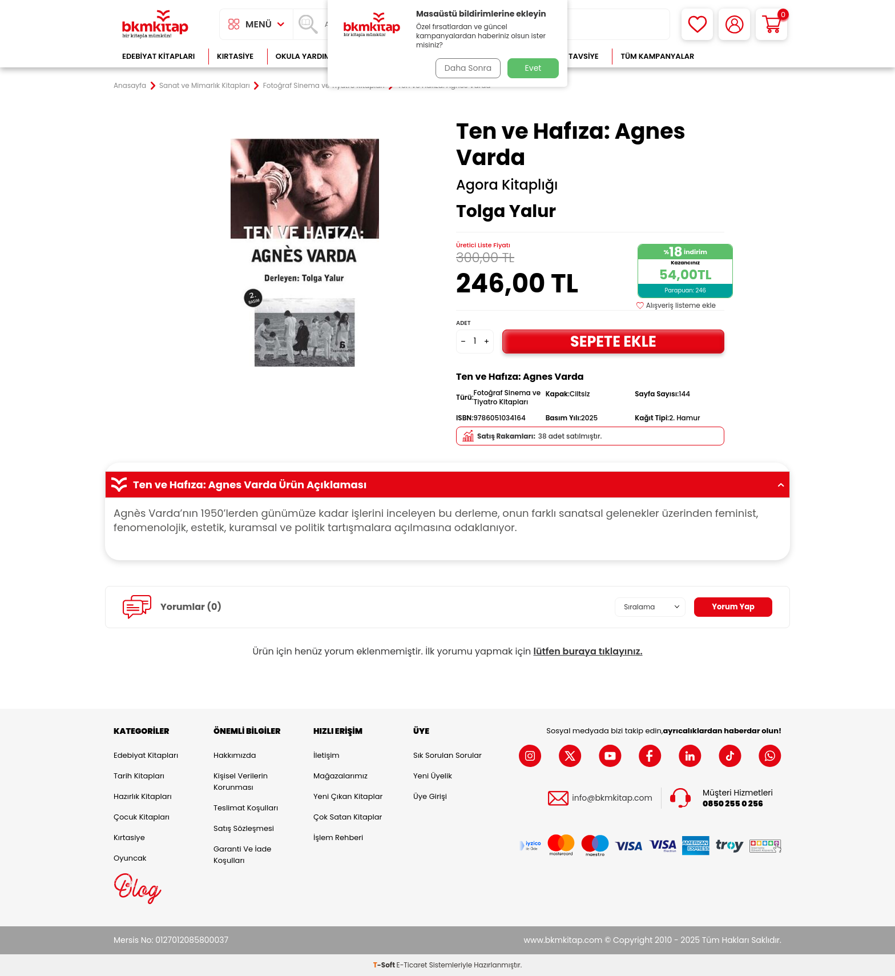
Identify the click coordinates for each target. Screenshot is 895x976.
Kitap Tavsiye (572, 56)
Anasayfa (130, 85)
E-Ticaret (412, 965)
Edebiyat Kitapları (158, 56)
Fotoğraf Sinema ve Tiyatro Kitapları (324, 85)
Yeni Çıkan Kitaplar (347, 796)
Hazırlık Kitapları (143, 796)
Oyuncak (130, 858)
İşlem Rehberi (338, 837)
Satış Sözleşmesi (243, 828)
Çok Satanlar (744, 56)
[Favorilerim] (697, 24)
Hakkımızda (234, 755)
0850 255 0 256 (733, 803)
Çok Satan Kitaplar (347, 817)
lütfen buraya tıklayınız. (588, 651)
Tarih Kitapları (139, 775)
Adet (463, 323)
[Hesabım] (734, 24)
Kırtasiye (235, 56)
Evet (533, 68)
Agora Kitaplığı (507, 185)
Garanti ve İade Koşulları (242, 855)
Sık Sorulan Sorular (447, 755)
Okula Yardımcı (307, 56)
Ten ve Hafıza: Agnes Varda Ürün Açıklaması (447, 484)
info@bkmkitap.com (612, 798)
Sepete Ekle (613, 341)
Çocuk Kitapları (142, 817)
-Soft (385, 965)
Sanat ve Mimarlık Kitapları (204, 85)
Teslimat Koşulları (245, 807)
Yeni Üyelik (432, 775)
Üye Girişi (430, 796)
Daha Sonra (466, 68)
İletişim (326, 755)
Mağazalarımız (340, 775)
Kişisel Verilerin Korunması (240, 781)
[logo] (155, 24)
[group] (305, 252)
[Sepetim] (771, 24)
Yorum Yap (732, 606)
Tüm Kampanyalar (657, 56)
